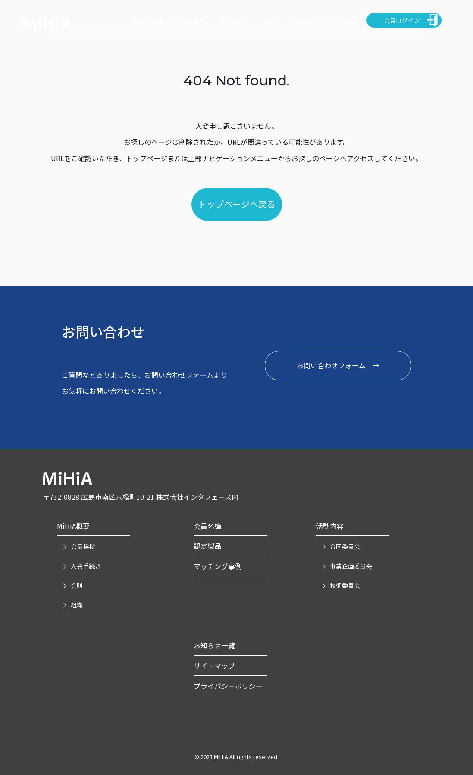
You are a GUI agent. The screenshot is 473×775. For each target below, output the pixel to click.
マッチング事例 (218, 566)
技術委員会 (345, 585)
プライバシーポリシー (228, 686)
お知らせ (346, 20)
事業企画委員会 (351, 566)
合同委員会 (345, 546)
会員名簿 (192, 20)
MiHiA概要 (149, 20)
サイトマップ (214, 665)
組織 (77, 605)
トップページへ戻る (237, 204)
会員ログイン (402, 20)
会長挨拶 (83, 546)
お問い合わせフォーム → (338, 365)
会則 (77, 585)
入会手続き (86, 566)
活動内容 (304, 20)
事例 (269, 20)
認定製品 (234, 20)
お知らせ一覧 (214, 645)
